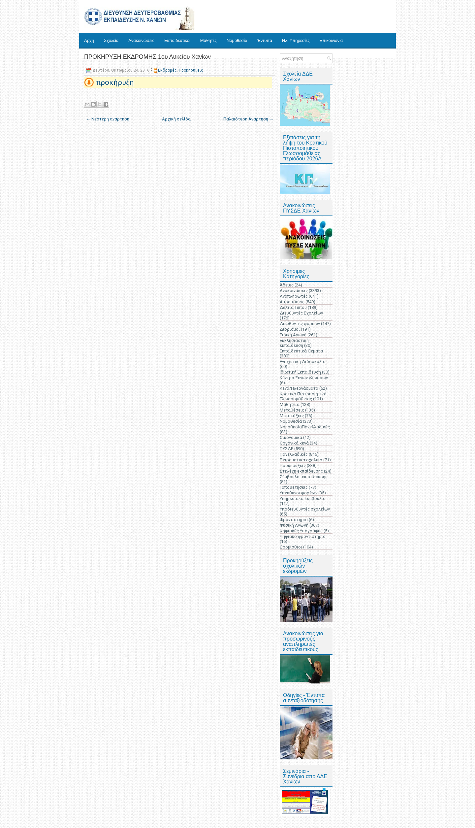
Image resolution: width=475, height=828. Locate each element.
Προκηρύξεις (191, 70)
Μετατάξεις (292, 415)
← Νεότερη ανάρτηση (107, 118)
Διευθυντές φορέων (300, 323)
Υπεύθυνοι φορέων (298, 492)
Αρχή (89, 40)
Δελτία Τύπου (293, 307)
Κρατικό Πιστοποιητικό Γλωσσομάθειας (303, 396)
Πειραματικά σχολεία (301, 459)
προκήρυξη (115, 82)
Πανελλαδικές (294, 454)
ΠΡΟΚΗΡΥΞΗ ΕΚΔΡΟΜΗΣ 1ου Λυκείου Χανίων (147, 56)
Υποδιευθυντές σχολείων (305, 509)
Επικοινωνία (331, 40)
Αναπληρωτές (294, 296)
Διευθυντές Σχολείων (301, 313)
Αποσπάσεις (292, 301)
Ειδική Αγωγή (293, 334)
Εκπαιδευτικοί (177, 40)
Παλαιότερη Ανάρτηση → (248, 118)
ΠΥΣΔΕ (286, 448)
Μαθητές (208, 40)
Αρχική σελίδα (176, 118)
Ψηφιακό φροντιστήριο (303, 536)
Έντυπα (264, 40)
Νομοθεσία (237, 40)
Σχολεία (111, 40)
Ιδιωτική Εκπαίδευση (300, 372)
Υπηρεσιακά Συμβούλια (303, 498)
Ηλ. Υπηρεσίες (296, 40)
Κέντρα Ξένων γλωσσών (304, 377)
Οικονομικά (291, 437)
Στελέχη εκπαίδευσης (301, 471)
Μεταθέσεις (292, 410)
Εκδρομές (167, 70)
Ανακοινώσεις (141, 40)
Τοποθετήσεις (294, 487)
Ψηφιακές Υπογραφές (301, 530)
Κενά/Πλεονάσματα (299, 388)
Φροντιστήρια (294, 519)
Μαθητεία (290, 404)
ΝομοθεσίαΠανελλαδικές (305, 426)
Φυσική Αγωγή (294, 525)
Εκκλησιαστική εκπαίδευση (294, 343)
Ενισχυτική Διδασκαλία (303, 361)
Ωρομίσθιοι (291, 547)
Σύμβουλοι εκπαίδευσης (304, 476)
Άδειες (287, 284)
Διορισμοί (290, 329)
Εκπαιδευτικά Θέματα (301, 350)
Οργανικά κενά (294, 443)
